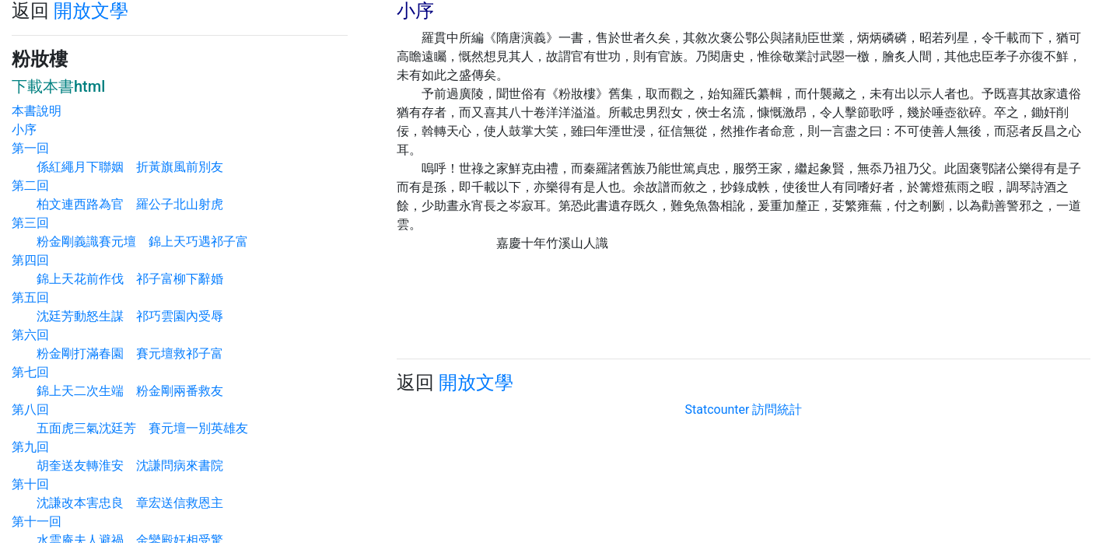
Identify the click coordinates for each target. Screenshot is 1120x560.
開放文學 (91, 11)
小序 (24, 129)
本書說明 (36, 110)
